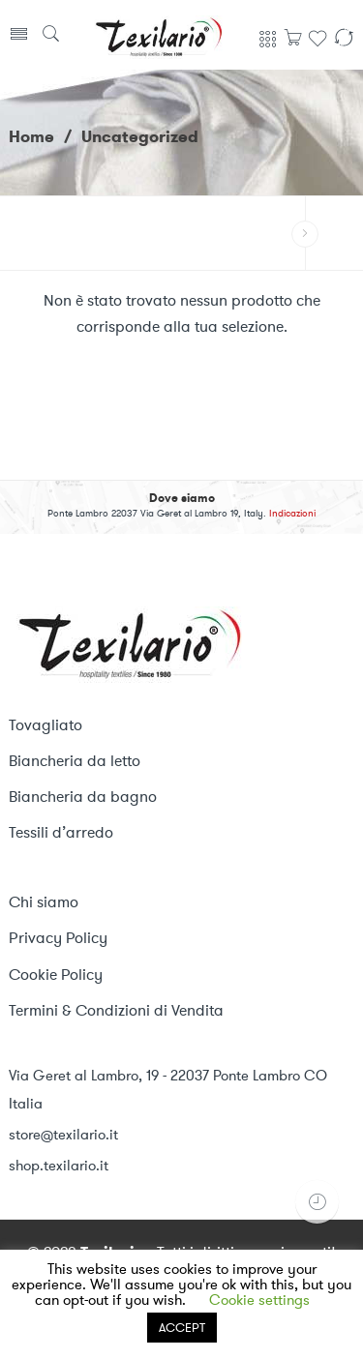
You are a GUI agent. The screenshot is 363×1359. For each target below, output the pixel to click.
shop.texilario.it (58, 1165)
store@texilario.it (63, 1134)
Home (31, 136)
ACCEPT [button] (182, 1327)
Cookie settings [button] (259, 1300)
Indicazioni (292, 513)
